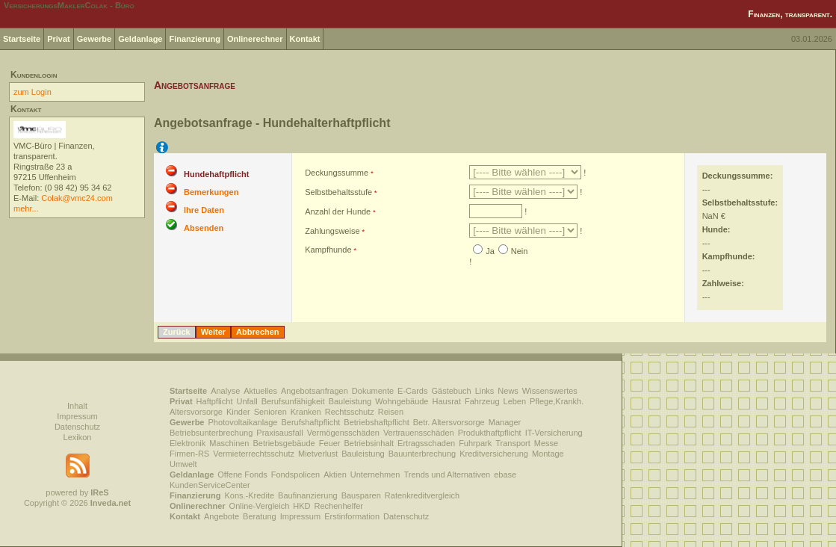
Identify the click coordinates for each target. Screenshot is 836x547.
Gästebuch (451, 390)
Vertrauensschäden (418, 432)
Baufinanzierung (308, 495)
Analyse (225, 390)
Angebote (221, 516)
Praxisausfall (279, 432)
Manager (505, 422)
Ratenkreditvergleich (422, 495)
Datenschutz (77, 426)
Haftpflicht (214, 401)
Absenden (203, 227)
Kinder (238, 411)
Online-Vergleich (259, 505)
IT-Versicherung (554, 432)
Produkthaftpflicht (489, 432)
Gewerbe (94, 38)
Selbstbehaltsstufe (338, 192)
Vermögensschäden (343, 432)
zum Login (32, 91)
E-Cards (412, 390)
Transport (512, 443)
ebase (505, 474)
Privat (58, 38)
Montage (548, 453)
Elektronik (187, 443)
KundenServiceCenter (210, 484)
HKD (301, 505)
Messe (546, 443)
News (508, 390)
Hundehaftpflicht (216, 174)
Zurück (177, 331)
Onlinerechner (255, 38)
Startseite (21, 38)
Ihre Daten (204, 209)
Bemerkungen (211, 192)
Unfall (247, 401)
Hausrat (447, 401)
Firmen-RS (189, 453)
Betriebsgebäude (284, 443)
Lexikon (78, 437)
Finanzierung (194, 38)
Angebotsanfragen (314, 390)
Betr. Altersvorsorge (449, 422)
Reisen (390, 411)
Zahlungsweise (332, 230)
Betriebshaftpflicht (376, 422)
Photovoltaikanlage (242, 422)
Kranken (306, 411)
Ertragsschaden (426, 443)
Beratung (259, 516)
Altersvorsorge (196, 411)
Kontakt (305, 38)
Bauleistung (350, 401)
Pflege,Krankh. (556, 401)
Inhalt (77, 405)
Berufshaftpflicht (310, 422)
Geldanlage (140, 38)
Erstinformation (352, 516)
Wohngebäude (401, 401)
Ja (490, 251)
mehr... (26, 208)
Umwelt (183, 464)
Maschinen (229, 443)
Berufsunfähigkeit (293, 401)
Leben (515, 401)
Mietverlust (318, 453)
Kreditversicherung (493, 453)
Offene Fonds (242, 474)
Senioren (270, 411)
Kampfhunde (328, 249)
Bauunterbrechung (422, 453)
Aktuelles (260, 390)
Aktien (335, 474)
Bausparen (361, 495)
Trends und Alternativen (446, 474)
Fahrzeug (482, 401)
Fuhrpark (475, 443)
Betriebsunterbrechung (211, 432)
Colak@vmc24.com (77, 198)
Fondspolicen (295, 474)
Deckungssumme (336, 172)
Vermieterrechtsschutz (253, 453)
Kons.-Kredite (249, 495)
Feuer (330, 443)
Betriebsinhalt (369, 443)
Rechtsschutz (349, 411)
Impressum (77, 416)
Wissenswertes (550, 390)
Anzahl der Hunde (338, 211)
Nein (519, 251)
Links (485, 390)
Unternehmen (375, 474)
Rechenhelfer (339, 505)
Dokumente (373, 390)
